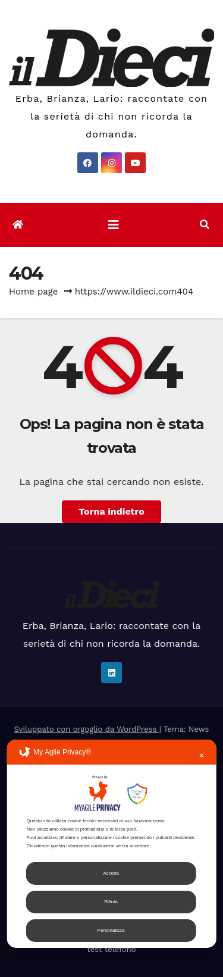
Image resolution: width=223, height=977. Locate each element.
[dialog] (111, 844)
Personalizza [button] (111, 930)
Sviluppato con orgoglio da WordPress (86, 729)
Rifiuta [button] (111, 901)
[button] (204, 224)
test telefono (111, 949)
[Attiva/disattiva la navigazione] (113, 225)
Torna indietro (111, 511)
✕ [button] (202, 755)
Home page (33, 291)
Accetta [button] (111, 873)
